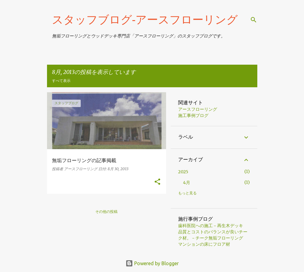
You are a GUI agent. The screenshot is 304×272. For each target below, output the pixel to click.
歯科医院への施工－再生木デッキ (210, 225)
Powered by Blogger (152, 263)
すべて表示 (61, 81)
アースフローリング (197, 109)
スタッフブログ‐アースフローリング (145, 19)
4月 (186, 182)
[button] (157, 182)
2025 (183, 172)
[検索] (253, 19)
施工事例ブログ (193, 115)
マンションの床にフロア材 (204, 244)
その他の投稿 (106, 211)
